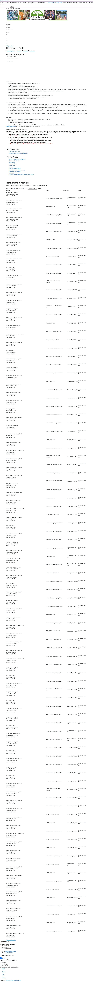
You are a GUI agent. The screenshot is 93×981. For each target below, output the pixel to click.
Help (3, 974)
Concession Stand (13, 164)
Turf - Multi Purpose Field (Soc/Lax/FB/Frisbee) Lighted (21, 174)
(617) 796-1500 (9, 952)
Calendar (19, 51)
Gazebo (10, 167)
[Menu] (6, 43)
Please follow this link (11, 126)
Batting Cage (12, 162)
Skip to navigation (4, 0)
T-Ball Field (11, 173)
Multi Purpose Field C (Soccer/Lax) (17, 170)
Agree (11, 6)
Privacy (3, 971)
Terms (3, 968)
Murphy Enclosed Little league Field (17, 159)
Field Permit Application (14, 151)
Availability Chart (10, 51)
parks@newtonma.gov (10, 951)
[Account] (9, 34)
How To (3, 977)
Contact (7, 32)
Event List (25, 51)
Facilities (8, 27)
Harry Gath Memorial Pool (15, 168)
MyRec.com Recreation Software (13, 980)
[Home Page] (9, 22)
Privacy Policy (59, 2)
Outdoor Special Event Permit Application (18, 153)
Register (8, 24)
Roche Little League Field (14, 171)
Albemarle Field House (14, 161)
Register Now (10, 46)
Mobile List (32, 51)
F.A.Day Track (12, 165)
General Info (9, 29)
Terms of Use (50, 2)
